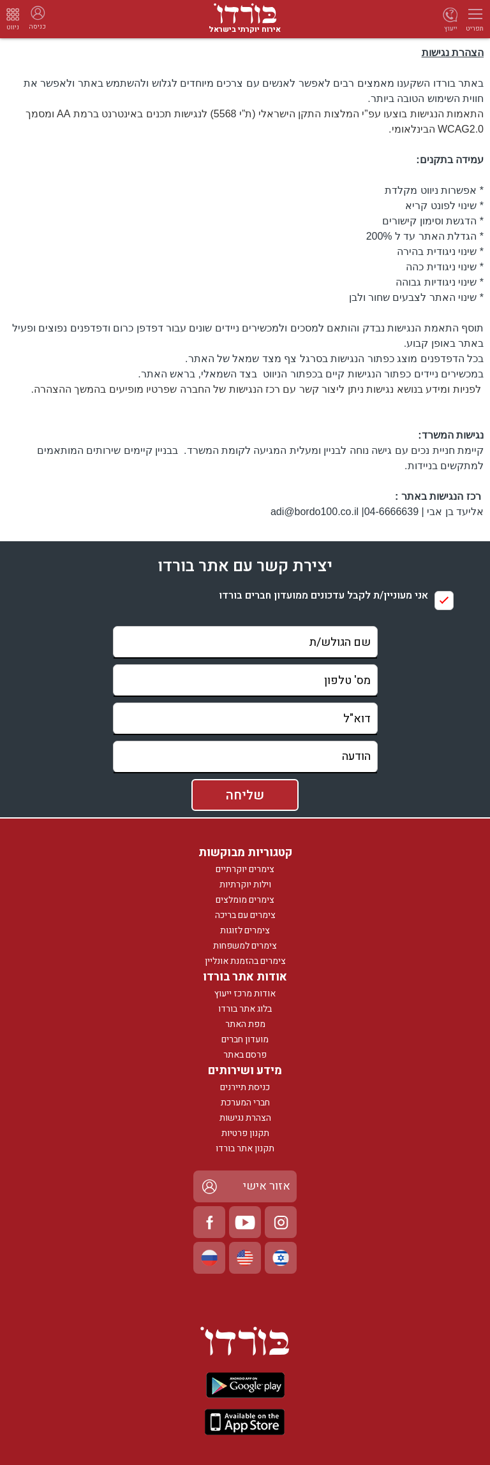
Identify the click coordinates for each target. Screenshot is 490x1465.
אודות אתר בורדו (245, 977)
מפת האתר (245, 1024)
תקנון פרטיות (245, 1133)
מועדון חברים (245, 1039)
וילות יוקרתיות (245, 884)
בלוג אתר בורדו (245, 1009)
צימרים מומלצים (245, 900)
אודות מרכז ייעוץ (245, 993)
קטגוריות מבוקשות (245, 852)
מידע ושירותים (245, 1070)
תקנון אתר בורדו (245, 1148)
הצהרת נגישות (245, 1118)
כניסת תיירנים (245, 1087)
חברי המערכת (245, 1102)
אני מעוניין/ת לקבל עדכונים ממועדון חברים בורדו (323, 596)
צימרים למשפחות (245, 945)
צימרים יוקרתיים (245, 869)
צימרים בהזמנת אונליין (245, 961)
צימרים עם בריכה (245, 915)
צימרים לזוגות (245, 930)
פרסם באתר (245, 1054)
